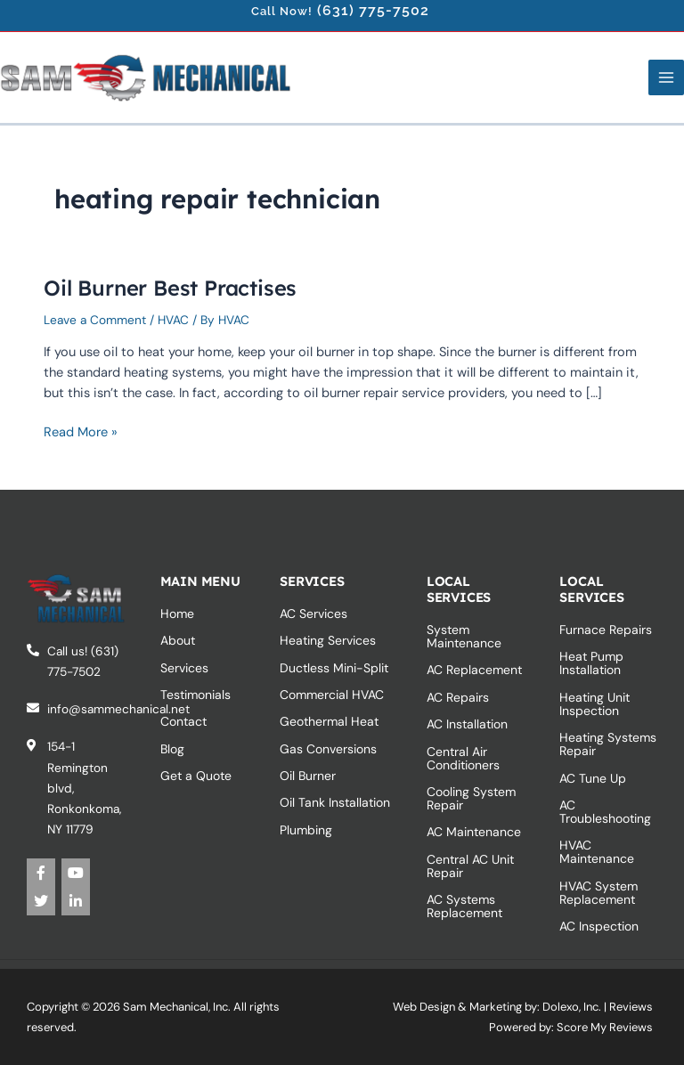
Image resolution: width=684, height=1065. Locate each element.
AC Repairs (458, 697)
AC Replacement (474, 670)
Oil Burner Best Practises (170, 287)
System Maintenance (464, 636)
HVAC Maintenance (596, 851)
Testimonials (195, 695)
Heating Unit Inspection (594, 704)
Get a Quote (196, 776)
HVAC (173, 320)
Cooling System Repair (471, 798)
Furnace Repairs (605, 630)
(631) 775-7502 (373, 10)
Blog (172, 749)
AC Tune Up (592, 778)
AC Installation (467, 724)
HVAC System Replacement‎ (598, 892)
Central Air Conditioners (463, 758)
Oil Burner (308, 776)
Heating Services (328, 640)
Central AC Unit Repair (470, 866)
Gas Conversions (328, 749)
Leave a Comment (95, 320)
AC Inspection (599, 926)
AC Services (313, 614)
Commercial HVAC (332, 695)
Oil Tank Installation (335, 802)
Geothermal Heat (329, 721)
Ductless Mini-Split (334, 668)
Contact (183, 721)
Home (177, 614)
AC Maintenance (474, 832)
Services (184, 668)
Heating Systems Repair (607, 744)
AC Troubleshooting (605, 811)
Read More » (81, 431)
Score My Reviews (605, 1027)
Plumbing (306, 830)
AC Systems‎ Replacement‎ (464, 906)
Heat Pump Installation (591, 663)
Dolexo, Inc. (571, 1006)
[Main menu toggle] (666, 78)
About (177, 640)
